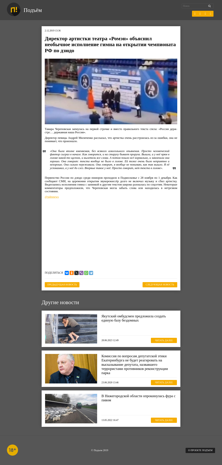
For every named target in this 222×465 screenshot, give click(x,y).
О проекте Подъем (200, 450)
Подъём (33, 10)
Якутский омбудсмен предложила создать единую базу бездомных (133, 318)
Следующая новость (160, 284)
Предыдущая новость (62, 284)
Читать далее (164, 340)
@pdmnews (52, 196)
